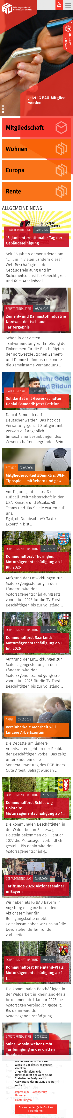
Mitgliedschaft (25, 127)
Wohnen (16, 149)
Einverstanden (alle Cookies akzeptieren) (35, 1109)
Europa (15, 170)
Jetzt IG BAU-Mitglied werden (47, 100)
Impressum (22, 1092)
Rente (13, 191)
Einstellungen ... (24, 1100)
